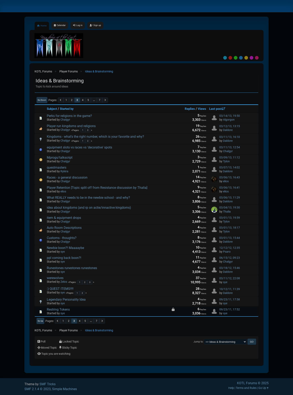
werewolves (55, 278)
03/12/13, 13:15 (229, 126)
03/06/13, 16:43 (229, 177)
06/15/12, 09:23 (229, 258)
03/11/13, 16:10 (229, 137)
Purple (251, 58)
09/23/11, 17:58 (229, 299)
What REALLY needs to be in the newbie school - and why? (88, 198)
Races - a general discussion (67, 177)
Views (202, 109)
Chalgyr (65, 119)
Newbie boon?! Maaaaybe (65, 248)
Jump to (198, 341)
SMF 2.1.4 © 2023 (37, 389)
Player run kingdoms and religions (71, 126)
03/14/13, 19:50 (229, 116)
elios (226, 181)
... (94, 100)
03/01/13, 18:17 (229, 227)
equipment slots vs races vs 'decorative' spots (79, 147)
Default (225, 58)
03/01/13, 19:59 (229, 217)
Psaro (227, 251)
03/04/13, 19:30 (229, 207)
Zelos (63, 282)
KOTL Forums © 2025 (253, 383)
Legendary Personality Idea (66, 299)
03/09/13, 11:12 (229, 157)
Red (230, 58)
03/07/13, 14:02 (229, 167)
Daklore (228, 130)
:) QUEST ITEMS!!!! (60, 289)
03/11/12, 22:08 (229, 278)
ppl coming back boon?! (64, 258)
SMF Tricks (47, 384)
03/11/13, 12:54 (229, 147)
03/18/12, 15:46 (229, 268)
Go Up (40, 321)
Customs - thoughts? (62, 238)
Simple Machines (64, 389)
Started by (67, 109)
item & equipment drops (64, 218)
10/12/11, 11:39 (229, 289)
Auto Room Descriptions (64, 228)
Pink (257, 58)
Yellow (246, 58)
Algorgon (229, 119)
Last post (217, 109)
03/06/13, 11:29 (229, 197)
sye (62, 251)
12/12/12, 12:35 (229, 248)
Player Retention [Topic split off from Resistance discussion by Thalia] (97, 188)
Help (231, 388)
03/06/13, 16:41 (229, 187)
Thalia (227, 211)
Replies (190, 109)
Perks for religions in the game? (69, 116)
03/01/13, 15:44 (229, 238)
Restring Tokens (58, 309)
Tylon (226, 161)
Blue (241, 58)
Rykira (64, 171)
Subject (52, 109)
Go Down (42, 100)
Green (235, 58)
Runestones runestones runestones (72, 268)
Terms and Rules (246, 388)
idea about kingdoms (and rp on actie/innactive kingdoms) (89, 208)
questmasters (56, 167)
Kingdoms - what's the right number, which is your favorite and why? (95, 137)
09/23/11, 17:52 (229, 309)
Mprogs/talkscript (59, 157)
